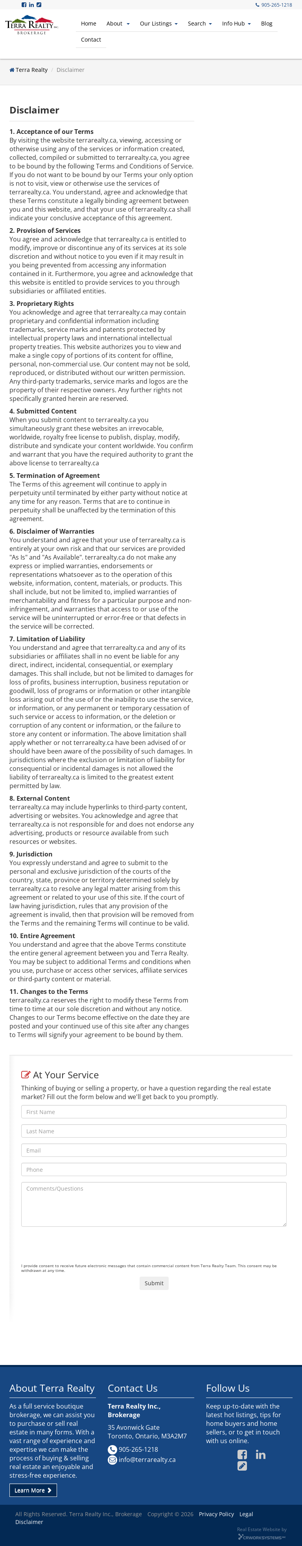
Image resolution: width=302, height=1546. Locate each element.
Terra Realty (32, 69)
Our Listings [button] (159, 23)
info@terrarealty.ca (147, 1459)
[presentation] (81, 1248)
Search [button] (200, 23)
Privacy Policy (216, 1514)
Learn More (33, 1490)
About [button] (118, 23)
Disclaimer (29, 1522)
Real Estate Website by (262, 1529)
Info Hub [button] (236, 23)
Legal (246, 1514)
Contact (91, 39)
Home (88, 23)
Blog (267, 23)
